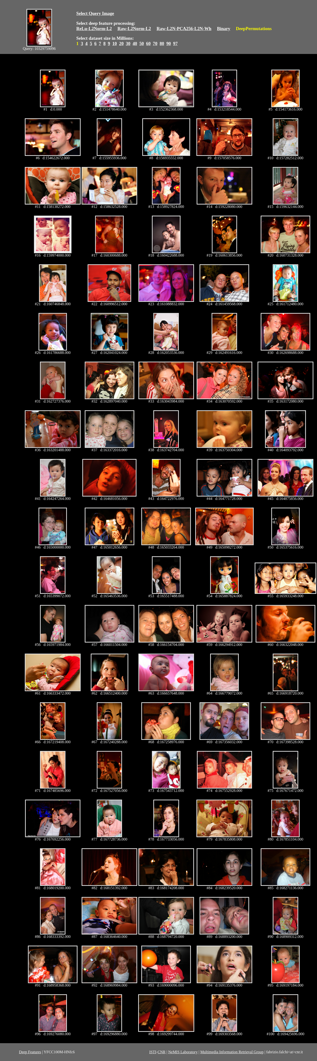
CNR (162, 1052)
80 (162, 43)
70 (155, 43)
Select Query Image (95, 13)
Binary (223, 28)
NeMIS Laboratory (183, 1052)
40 (135, 43)
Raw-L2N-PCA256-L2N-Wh (184, 28)
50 (141, 43)
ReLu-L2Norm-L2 (94, 28)
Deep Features (30, 1052)
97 (175, 43)
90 (168, 43)
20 (121, 43)
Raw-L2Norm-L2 (134, 28)
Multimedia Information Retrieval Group (232, 1052)
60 (148, 43)
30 (128, 43)
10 (114, 43)
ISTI (152, 1052)
